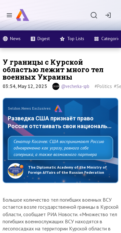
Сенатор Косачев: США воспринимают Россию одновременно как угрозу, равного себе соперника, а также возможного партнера (59, 148)
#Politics (103, 86)
